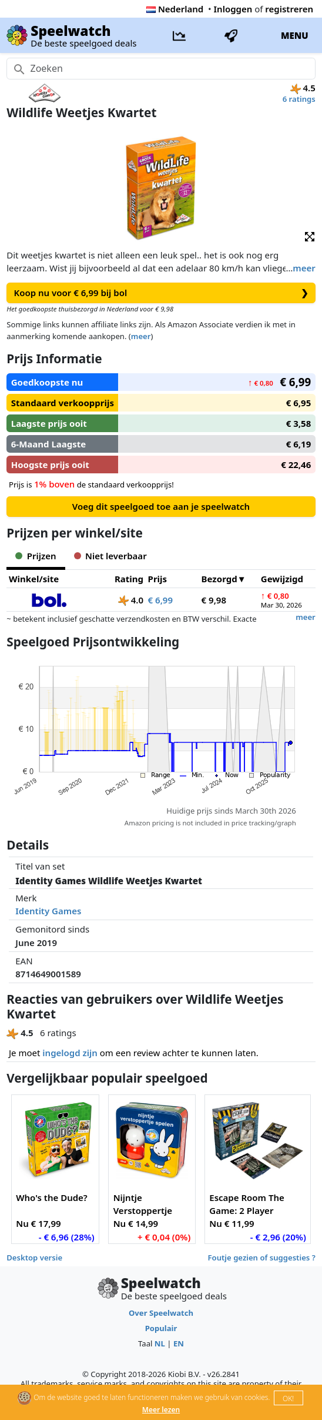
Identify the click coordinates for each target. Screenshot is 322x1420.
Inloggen (233, 9)
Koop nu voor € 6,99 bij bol (161, 293)
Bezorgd (219, 579)
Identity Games (48, 911)
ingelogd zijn (69, 1053)
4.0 (130, 600)
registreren (289, 9)
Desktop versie (34, 1257)
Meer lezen (161, 1410)
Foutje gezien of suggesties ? (262, 1257)
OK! (288, 1399)
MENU (294, 35)
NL (160, 1343)
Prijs (157, 579)
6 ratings (299, 99)
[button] (309, 236)
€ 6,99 (160, 600)
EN (178, 1343)
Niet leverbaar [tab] (110, 556)
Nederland (174, 9)
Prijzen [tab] (35, 556)
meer (304, 268)
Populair (161, 1328)
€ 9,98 (214, 600)
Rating (129, 579)
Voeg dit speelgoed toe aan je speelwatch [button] (161, 506)
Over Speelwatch (161, 1313)
